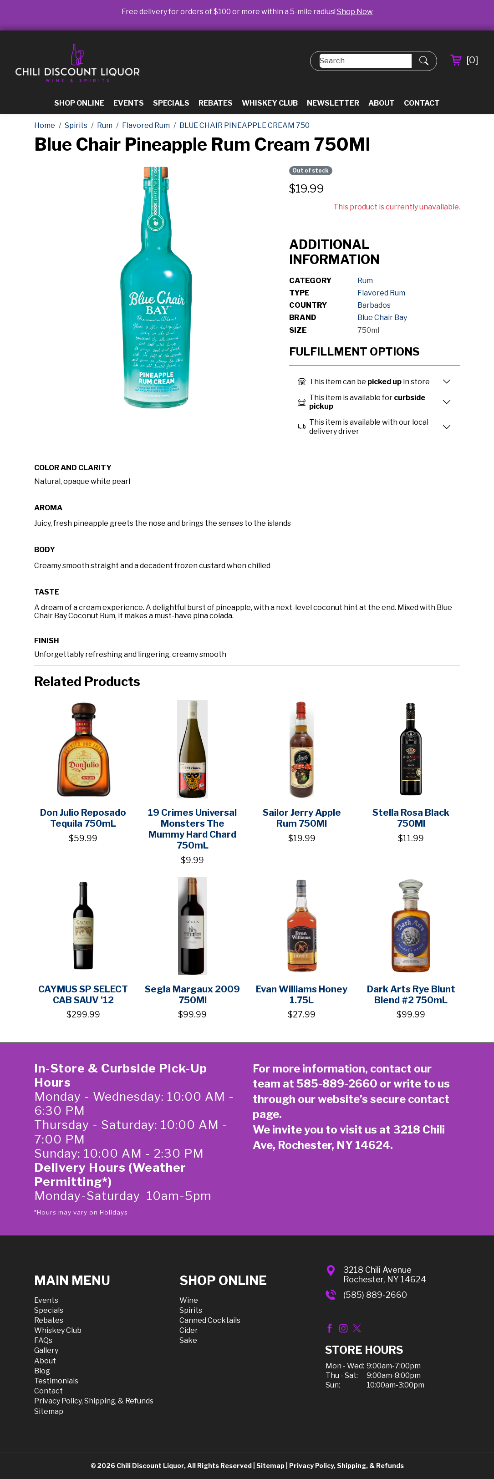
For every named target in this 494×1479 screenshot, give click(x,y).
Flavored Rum (381, 293)
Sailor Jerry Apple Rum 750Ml (302, 818)
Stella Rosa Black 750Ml (410, 818)
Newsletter (333, 103)
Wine (188, 1300)
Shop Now (355, 11)
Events (128, 103)
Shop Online (79, 103)
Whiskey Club (270, 103)
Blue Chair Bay (382, 317)
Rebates (216, 103)
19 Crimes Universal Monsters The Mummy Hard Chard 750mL (192, 829)
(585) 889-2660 (375, 1295)
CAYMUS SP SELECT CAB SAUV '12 (83, 995)
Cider (188, 1330)
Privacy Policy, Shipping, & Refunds (93, 1401)
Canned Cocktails (209, 1320)
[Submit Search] (424, 61)
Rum (365, 280)
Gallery (46, 1350)
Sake (188, 1340)
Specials (171, 103)
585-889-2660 (336, 1083)
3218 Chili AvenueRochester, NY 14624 (384, 1275)
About (381, 103)
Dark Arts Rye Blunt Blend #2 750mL (411, 995)
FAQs (43, 1340)
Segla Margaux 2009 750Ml (192, 995)
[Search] (366, 61)
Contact (422, 103)
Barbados (374, 305)
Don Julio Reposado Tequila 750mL (83, 818)
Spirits (190, 1310)
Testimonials (56, 1381)
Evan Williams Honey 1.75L (301, 995)
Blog (42, 1371)
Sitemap (48, 1411)
